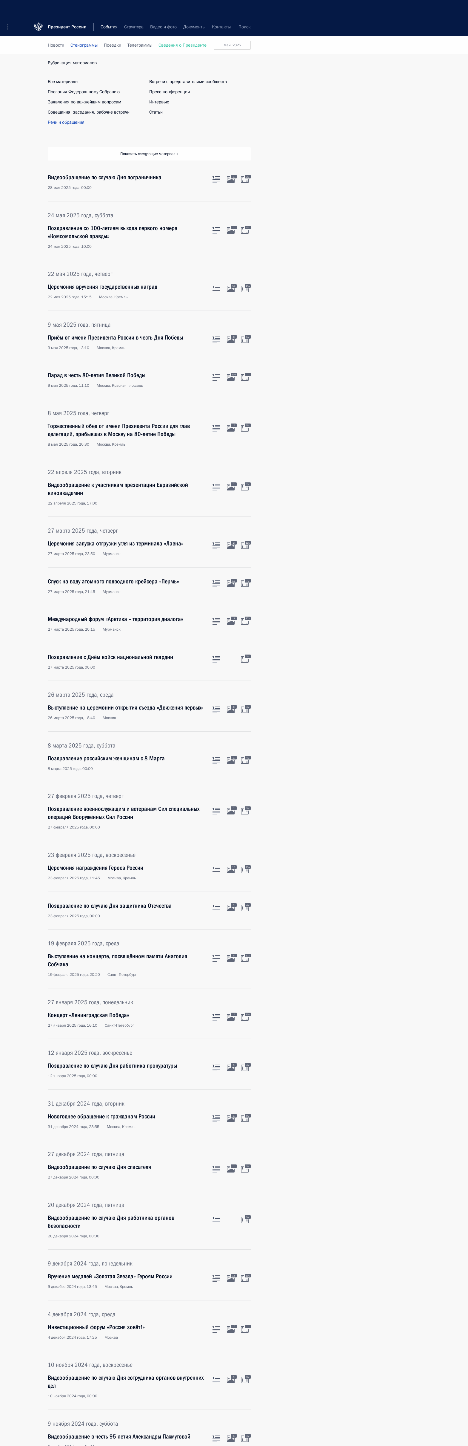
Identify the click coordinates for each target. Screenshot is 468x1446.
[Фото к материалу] (231, 178)
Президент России (67, 8)
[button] (10, 9)
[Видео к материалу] (245, 178)
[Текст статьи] (216, 178)
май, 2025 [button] (232, 45)
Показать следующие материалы (149, 154)
